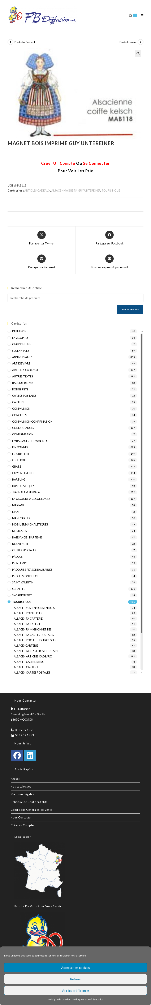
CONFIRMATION (22, 434)
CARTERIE (18, 402)
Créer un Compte (22, 825)
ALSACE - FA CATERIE (27, 624)
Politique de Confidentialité (88, 999)
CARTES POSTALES (24, 395)
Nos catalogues (21, 786)
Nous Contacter (21, 817)
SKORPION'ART (22, 595)
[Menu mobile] (140, 15)
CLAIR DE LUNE (21, 344)
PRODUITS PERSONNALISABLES (32, 569)
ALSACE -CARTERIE (26, 645)
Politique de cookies (59, 999)
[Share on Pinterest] (41, 262)
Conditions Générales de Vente (31, 809)
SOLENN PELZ (20, 350)
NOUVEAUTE (20, 544)
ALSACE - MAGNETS (64, 190)
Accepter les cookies (75, 967)
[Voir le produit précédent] (10, 42)
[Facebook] (17, 755)
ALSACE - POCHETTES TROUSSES (35, 640)
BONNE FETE (20, 389)
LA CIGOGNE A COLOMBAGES (31, 498)
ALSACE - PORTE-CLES (28, 613)
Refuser (75, 979)
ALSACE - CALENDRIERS (29, 662)
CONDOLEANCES (23, 428)
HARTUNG (18, 479)
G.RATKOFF (19, 460)
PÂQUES (17, 556)
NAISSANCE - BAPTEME (27, 537)
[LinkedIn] (30, 755)
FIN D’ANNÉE (20, 447)
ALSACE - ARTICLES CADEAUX (33, 656)
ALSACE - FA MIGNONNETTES (32, 629)
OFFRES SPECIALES (24, 550)
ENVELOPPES (20, 337)
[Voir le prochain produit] (140, 42)
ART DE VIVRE (21, 363)
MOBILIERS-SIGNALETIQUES (30, 524)
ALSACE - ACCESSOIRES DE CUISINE (36, 651)
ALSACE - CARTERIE (26, 667)
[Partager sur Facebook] (110, 238)
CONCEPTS (19, 415)
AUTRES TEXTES (22, 376)
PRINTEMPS (19, 563)
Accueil (15, 778)
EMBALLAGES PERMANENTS (30, 440)
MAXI (15, 511)
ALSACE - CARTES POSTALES (32, 672)
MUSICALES (19, 531)
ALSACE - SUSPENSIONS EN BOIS (34, 608)
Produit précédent (24, 41)
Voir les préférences (76, 990)
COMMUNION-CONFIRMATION (32, 421)
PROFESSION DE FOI (25, 576)
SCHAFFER (18, 589)
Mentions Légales (22, 794)
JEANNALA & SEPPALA (26, 492)
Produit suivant (128, 41)
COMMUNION (21, 408)
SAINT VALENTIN (23, 582)
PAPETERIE (19, 331)
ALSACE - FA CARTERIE (28, 618)
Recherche (130, 309)
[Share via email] (109, 262)
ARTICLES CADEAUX (37, 190)
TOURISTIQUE (111, 190)
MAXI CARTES (21, 518)
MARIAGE (18, 505)
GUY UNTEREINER (89, 190)
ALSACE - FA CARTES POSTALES (34, 635)
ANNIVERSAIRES (22, 357)
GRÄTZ (16, 466)
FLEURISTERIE (21, 453)
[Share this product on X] (41, 238)
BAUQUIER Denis (22, 383)
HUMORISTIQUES (23, 486)
